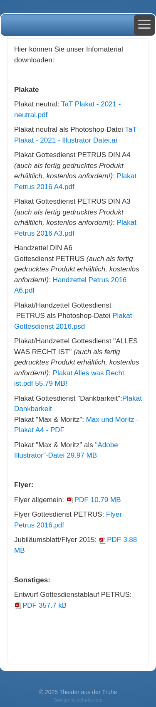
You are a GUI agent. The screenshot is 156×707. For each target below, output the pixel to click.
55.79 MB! (52, 383)
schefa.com (89, 700)
